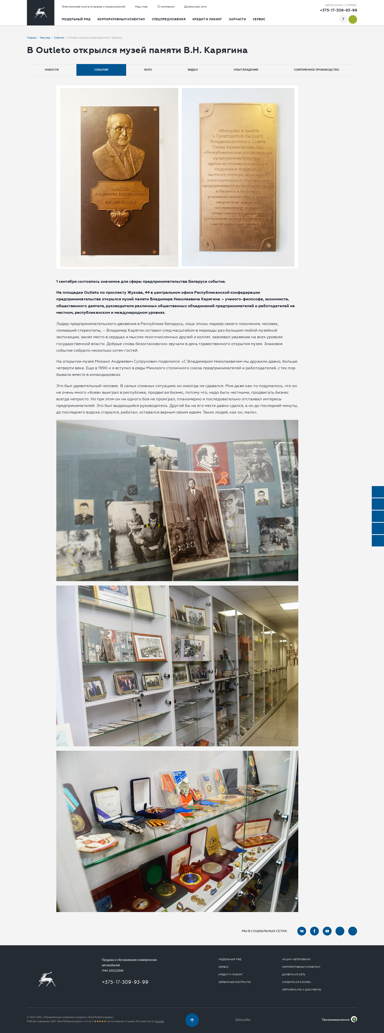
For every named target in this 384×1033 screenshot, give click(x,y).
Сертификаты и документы (301, 989)
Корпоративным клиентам (121, 19)
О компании (165, 6)
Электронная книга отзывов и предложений (93, 6)
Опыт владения (246, 69)
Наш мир (141, 6)
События (101, 69)
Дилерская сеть (195, 6)
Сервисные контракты (234, 982)
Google (159, 1021)
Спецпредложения (169, 19)
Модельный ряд (76, 19)
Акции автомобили (296, 959)
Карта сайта (242, 1019)
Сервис (259, 19)
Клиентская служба (296, 982)
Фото (148, 69)
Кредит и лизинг (207, 19)
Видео (193, 69)
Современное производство (316, 69)
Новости (52, 69)
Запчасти (237, 19)
